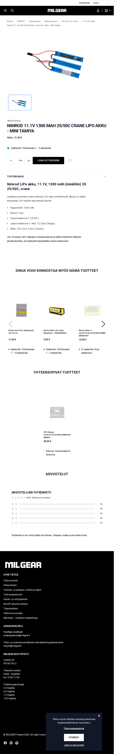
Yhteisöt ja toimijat (13, 613)
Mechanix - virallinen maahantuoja (21, 618)
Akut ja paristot (50, 21)
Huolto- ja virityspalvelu (15, 599)
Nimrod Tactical (14, 121)
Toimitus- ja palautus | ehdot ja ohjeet (22, 589)
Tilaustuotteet (11, 608)
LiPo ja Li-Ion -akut (70, 21)
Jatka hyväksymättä (74, 745)
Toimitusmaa (84, 3)
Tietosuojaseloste (13, 594)
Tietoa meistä (11, 580)
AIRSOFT (21, 21)
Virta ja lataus (34, 21)
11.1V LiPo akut (88, 21)
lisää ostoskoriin (48, 160)
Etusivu (10, 21)
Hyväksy (74, 737)
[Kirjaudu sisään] (98, 10)
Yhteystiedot (10, 585)
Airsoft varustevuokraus (16, 603)
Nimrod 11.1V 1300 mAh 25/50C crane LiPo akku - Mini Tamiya (33, 25)
